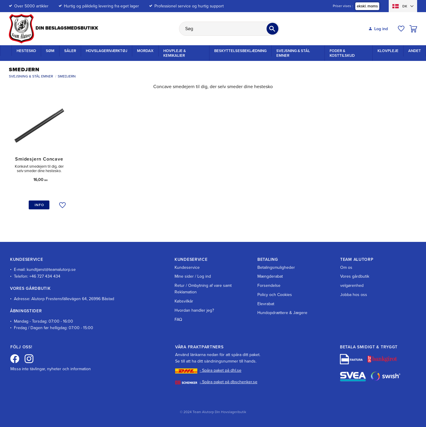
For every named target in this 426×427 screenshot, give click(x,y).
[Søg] (272, 29)
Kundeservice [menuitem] (187, 267)
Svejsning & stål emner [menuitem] (293, 53)
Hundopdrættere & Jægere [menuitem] (282, 312)
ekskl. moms (367, 6)
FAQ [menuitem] (178, 319)
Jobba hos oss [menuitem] (353, 294)
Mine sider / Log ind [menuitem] (193, 276)
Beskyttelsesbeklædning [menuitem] (240, 50)
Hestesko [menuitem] (26, 50)
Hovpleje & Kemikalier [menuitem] (174, 53)
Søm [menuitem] (50, 50)
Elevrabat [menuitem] (265, 303)
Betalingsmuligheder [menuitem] (276, 267)
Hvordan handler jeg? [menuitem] (194, 310)
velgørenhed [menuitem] (352, 285)
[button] (401, 29)
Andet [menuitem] (414, 50)
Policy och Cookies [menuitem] (274, 294)
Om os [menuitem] (346, 267)
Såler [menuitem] (70, 50)
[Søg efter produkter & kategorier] (229, 29)
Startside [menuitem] (6, 50)
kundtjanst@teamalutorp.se (51, 269)
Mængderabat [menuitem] (270, 276)
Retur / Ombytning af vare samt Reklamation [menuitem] (203, 289)
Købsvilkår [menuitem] (184, 301)
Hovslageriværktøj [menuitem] (106, 50)
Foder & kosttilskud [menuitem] (342, 53)
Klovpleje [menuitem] (387, 50)
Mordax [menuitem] (145, 50)
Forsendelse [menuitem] (268, 285)
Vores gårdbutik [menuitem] (354, 276)
